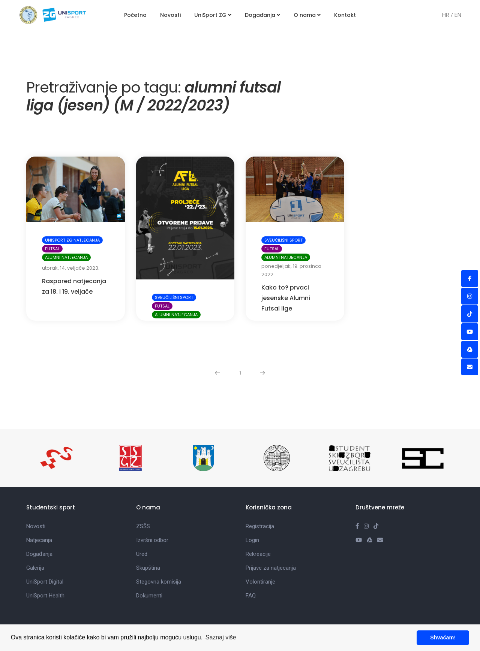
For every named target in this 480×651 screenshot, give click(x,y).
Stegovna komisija (158, 551)
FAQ (251, 565)
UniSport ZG (212, 15)
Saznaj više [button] (221, 637)
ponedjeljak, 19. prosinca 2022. (291, 240)
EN (457, 15)
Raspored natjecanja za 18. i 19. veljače (74, 256)
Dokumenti (149, 565)
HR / (448, 15)
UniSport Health (45, 565)
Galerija (35, 538)
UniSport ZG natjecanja (72, 210)
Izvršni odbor (152, 510)
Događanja (262, 15)
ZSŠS (143, 496)
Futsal (52, 219)
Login (252, 510)
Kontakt (345, 15)
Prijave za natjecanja (271, 538)
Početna (135, 15)
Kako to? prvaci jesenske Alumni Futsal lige (285, 268)
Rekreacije (258, 524)
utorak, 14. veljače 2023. (70, 238)
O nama (307, 15)
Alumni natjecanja (66, 227)
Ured (141, 524)
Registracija (260, 496)
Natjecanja (39, 510)
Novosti (170, 15)
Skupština (148, 538)
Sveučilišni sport (174, 267)
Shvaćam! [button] (443, 638)
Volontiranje (260, 551)
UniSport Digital (44, 551)
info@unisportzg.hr (282, 619)
